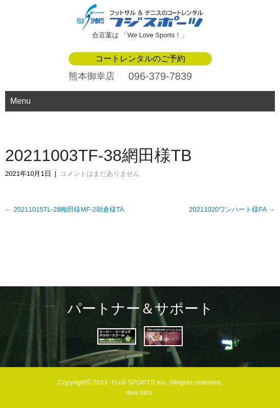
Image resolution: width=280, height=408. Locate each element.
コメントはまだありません (100, 173)
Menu (20, 101)
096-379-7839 (160, 76)
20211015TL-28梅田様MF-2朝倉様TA (64, 209)
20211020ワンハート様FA (232, 209)
